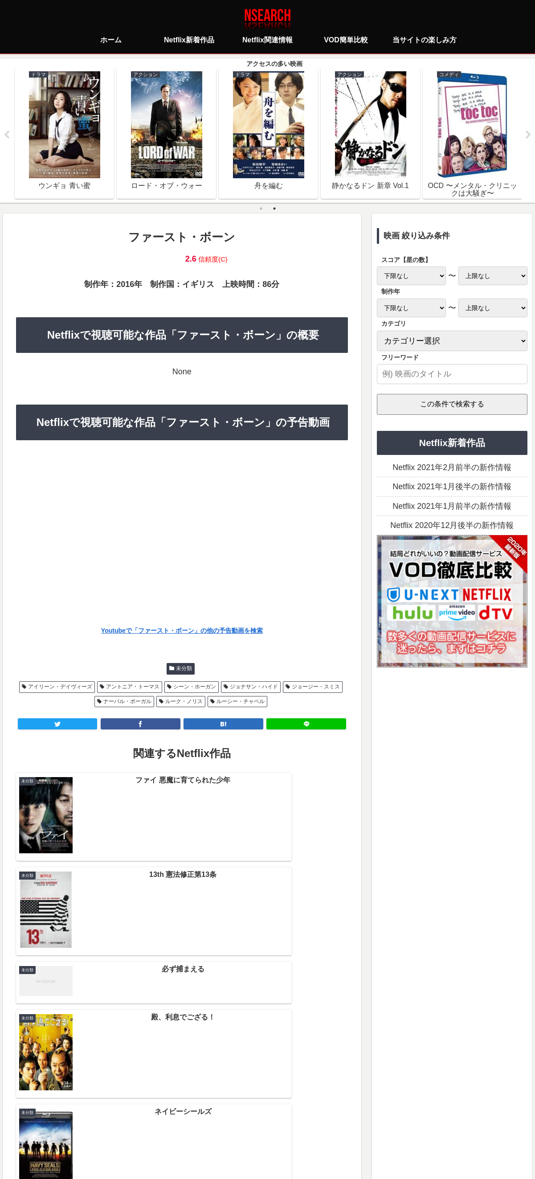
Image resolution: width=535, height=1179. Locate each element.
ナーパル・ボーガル (127, 702)
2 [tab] (274, 209)
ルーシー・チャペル (240, 702)
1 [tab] (261, 209)
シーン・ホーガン (194, 687)
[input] (452, 374)
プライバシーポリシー (215, 1132)
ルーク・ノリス (184, 702)
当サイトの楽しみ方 (283, 1132)
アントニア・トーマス (132, 687)
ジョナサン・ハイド (254, 687)
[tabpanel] (64, 133)
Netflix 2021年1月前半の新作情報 (451, 506)
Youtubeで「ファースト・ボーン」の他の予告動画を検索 (182, 631)
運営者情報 (336, 1132)
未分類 (184, 669)
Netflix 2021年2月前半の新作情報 (451, 467)
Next (528, 135)
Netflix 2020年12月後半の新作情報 (452, 525)
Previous (6, 135)
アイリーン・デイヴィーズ (60, 687)
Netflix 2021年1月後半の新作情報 (451, 487)
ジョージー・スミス (316, 687)
